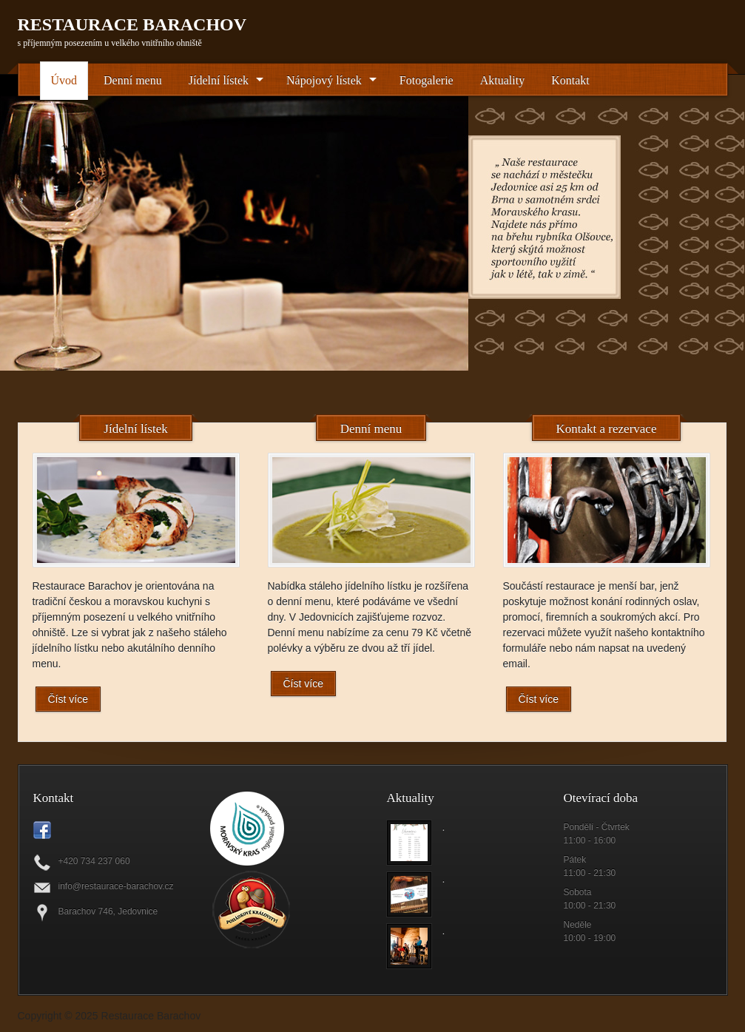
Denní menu (133, 80)
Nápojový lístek (324, 80)
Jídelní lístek (219, 80)
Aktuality (502, 80)
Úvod (64, 80)
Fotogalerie (427, 80)
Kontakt (570, 80)
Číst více (68, 699)
